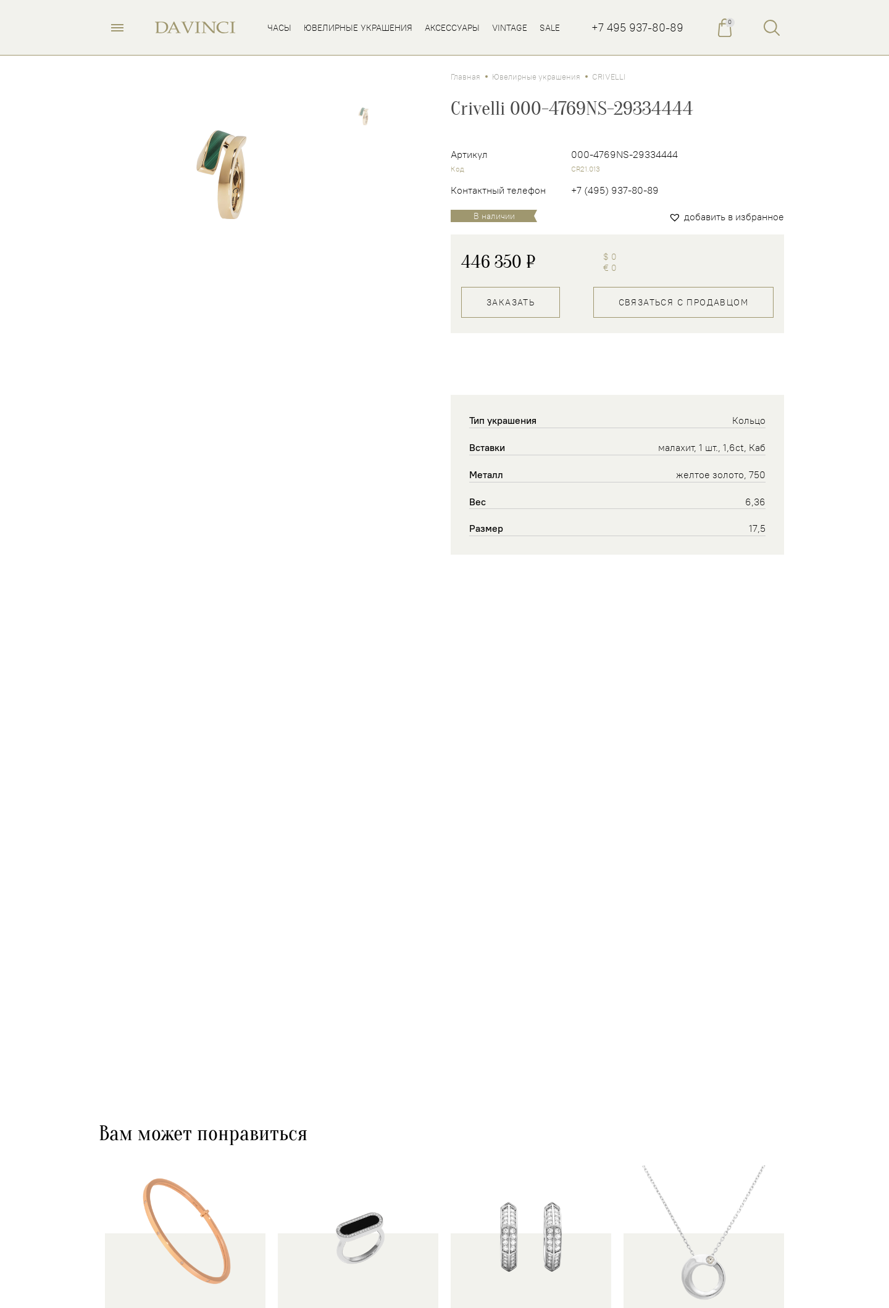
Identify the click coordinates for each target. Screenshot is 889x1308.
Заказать (510, 302)
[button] (726, 217)
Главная (465, 76)
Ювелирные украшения (536, 76)
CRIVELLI (609, 76)
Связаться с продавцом (683, 302)
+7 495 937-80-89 (637, 27)
